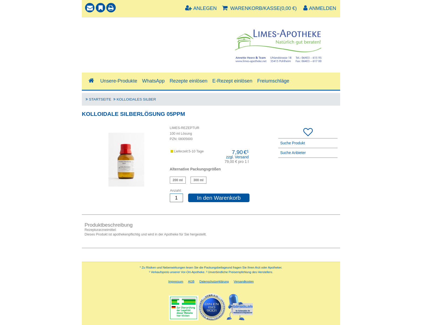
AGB (191, 281)
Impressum (175, 281)
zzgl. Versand (237, 157)
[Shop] (91, 81)
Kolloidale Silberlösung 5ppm (178, 180)
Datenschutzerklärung (214, 281)
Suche (92, 26)
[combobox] (147, 39)
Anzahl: (176, 190)
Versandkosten (244, 281)
